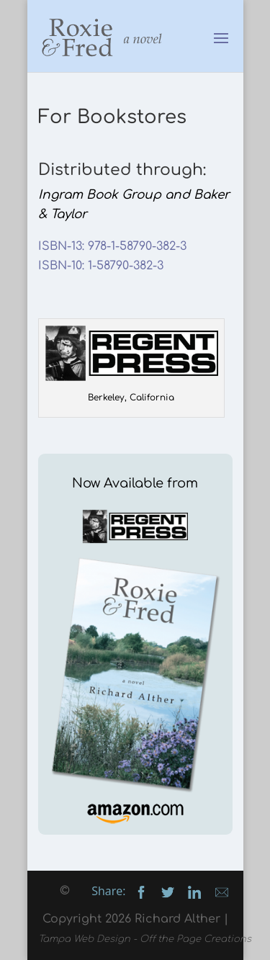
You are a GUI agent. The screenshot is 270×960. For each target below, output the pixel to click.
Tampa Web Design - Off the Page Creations (144, 939)
